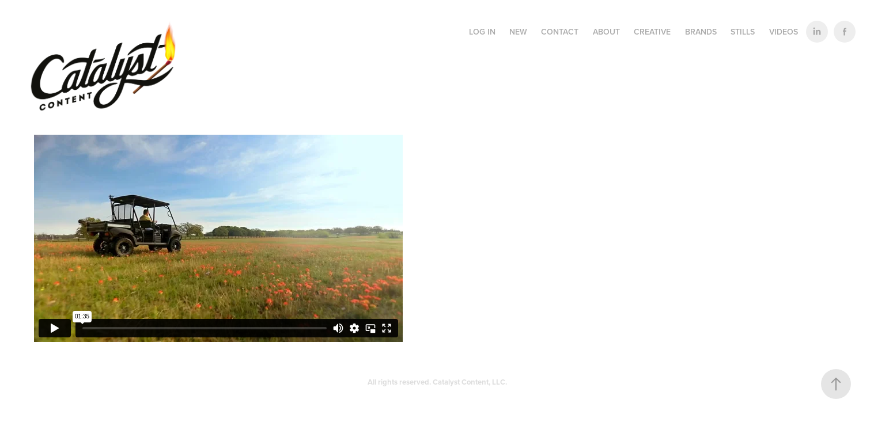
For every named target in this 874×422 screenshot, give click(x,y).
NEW (518, 31)
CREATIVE (652, 31)
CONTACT (559, 31)
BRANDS (701, 31)
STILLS (743, 31)
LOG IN (482, 31)
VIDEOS (783, 31)
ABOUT (606, 31)
